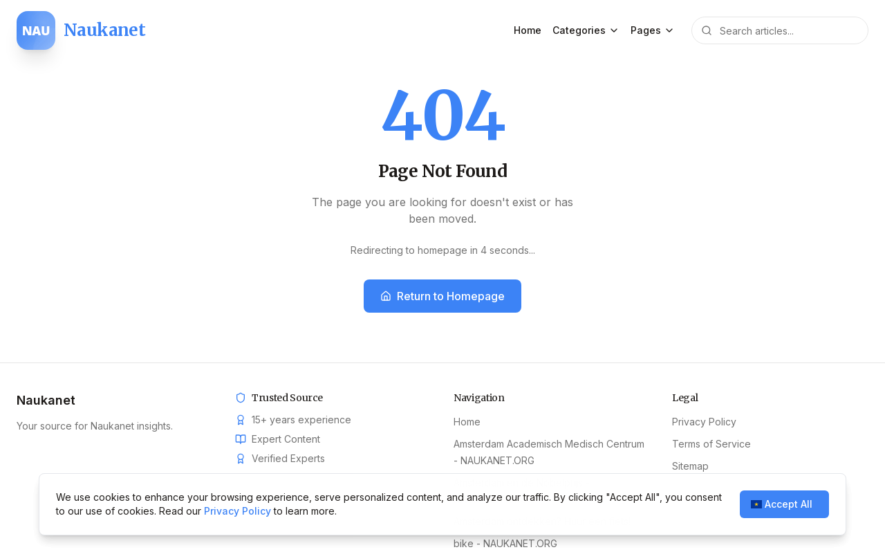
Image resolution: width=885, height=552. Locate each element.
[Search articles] (779, 30)
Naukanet (46, 400)
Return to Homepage (442, 296)
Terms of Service (711, 444)
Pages (653, 30)
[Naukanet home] (81, 30)
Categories (586, 30)
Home (527, 30)
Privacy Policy (704, 421)
